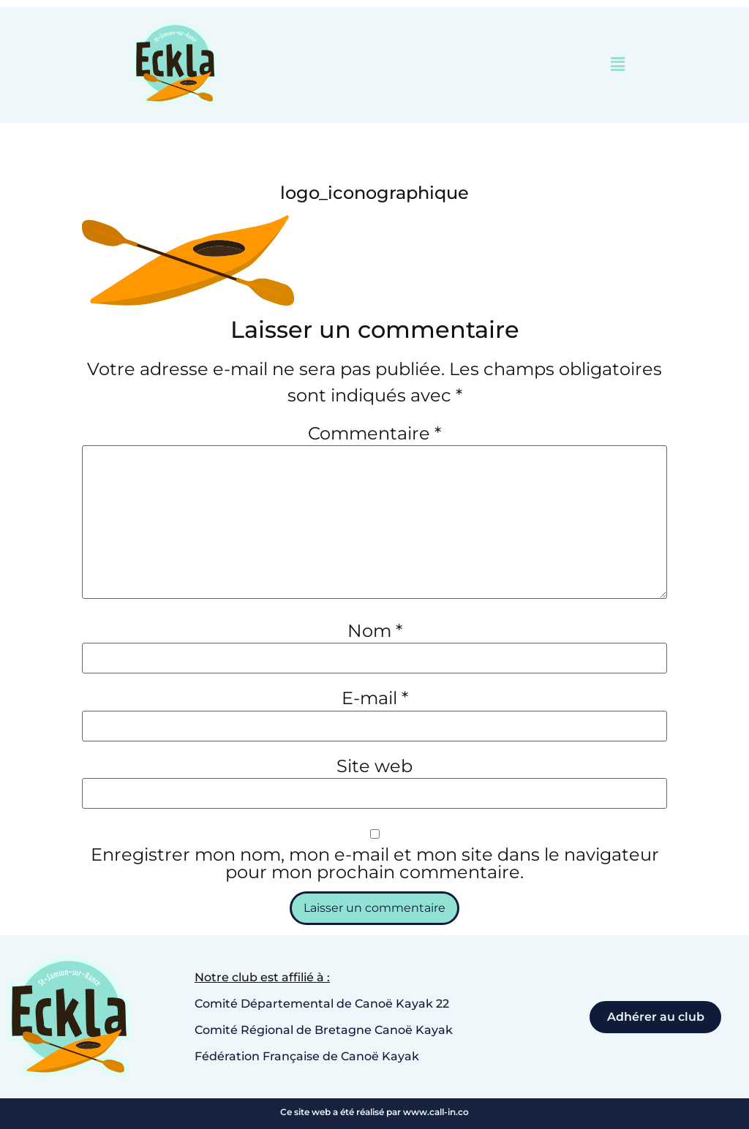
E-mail (375, 699)
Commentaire (374, 433)
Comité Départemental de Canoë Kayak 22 (322, 1004)
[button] (618, 65)
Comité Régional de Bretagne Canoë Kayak (324, 1030)
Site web (374, 766)
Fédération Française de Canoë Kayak (307, 1056)
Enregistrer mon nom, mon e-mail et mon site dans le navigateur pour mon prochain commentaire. (375, 863)
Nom (374, 631)
